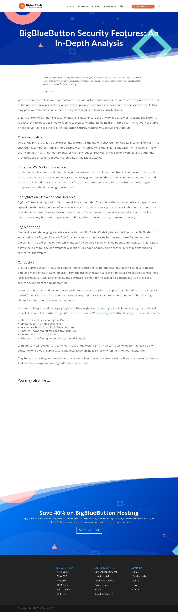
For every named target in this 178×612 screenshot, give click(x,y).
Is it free (61, 593)
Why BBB (62, 576)
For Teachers (64, 589)
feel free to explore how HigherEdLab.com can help (56, 363)
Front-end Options (104, 580)
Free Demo (63, 571)
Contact (136, 589)
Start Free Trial (143, 6)
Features (83, 6)
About (135, 580)
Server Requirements (106, 571)
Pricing (96, 6)
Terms (135, 585)
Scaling (98, 589)
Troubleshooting (104, 593)
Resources (110, 6)
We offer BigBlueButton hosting (112, 313)
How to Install (102, 576)
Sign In (124, 6)
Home (70, 6)
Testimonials (139, 576)
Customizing (101, 585)
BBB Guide (62, 585)
